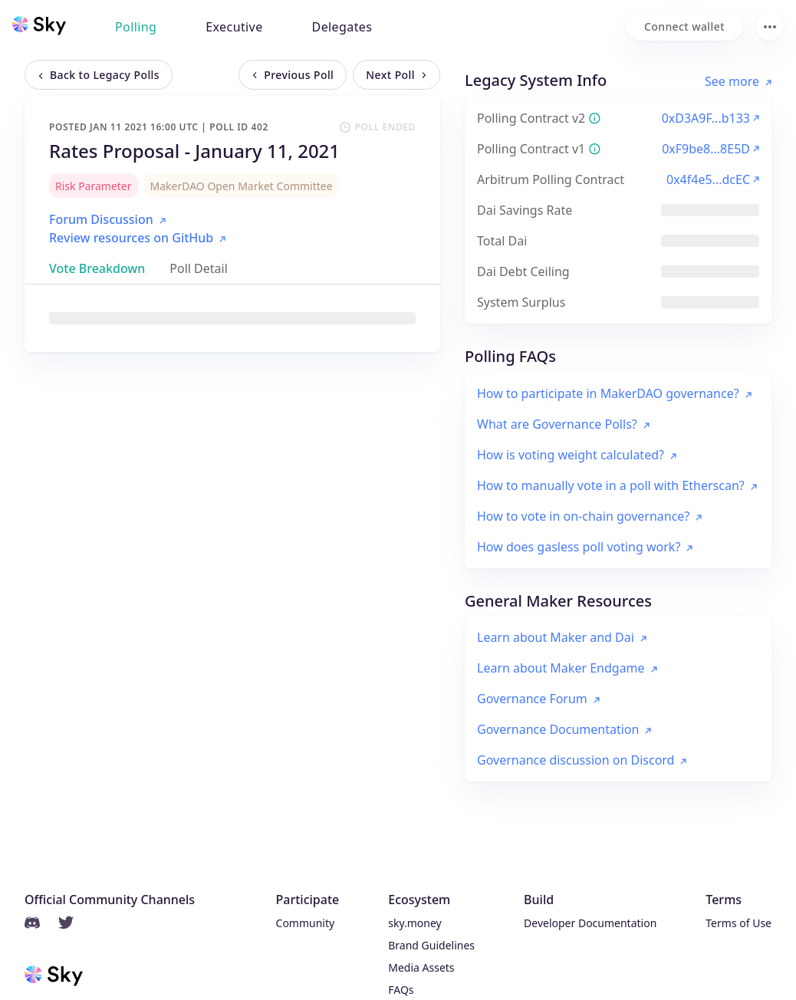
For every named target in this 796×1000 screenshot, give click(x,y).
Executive (234, 26)
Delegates (342, 26)
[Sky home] (39, 25)
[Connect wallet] (684, 26)
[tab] (97, 268)
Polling (135, 26)
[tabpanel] (232, 318)
